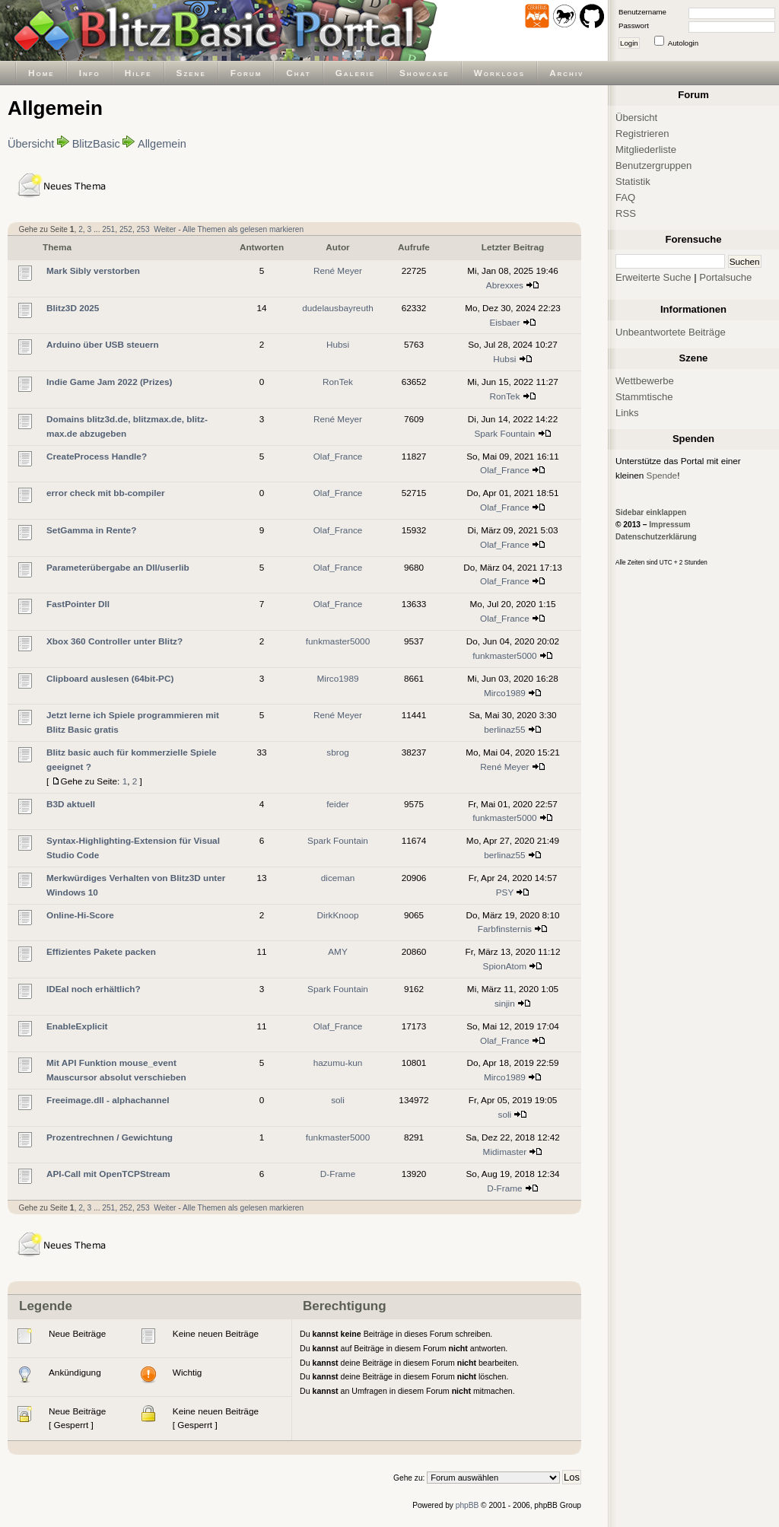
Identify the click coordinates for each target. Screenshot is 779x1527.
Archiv (566, 73)
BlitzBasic (96, 144)
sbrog (337, 752)
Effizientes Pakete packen (101, 951)
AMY (338, 951)
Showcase (424, 73)
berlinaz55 (504, 729)
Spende (662, 475)
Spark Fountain (504, 433)
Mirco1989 (338, 678)
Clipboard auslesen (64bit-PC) (109, 678)
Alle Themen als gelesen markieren (243, 229)
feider (337, 804)
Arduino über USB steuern (102, 344)
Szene (191, 73)
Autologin (683, 43)
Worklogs (499, 73)
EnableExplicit (76, 1026)
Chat (298, 73)
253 (143, 229)
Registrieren (642, 133)
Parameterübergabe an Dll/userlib (117, 567)
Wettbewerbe (644, 381)
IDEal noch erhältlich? (93, 989)
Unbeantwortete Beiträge (670, 332)
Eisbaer (504, 322)
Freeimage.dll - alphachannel (108, 1100)
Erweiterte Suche (653, 277)
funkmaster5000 (338, 641)
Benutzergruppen (653, 165)
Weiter (165, 229)
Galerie (355, 73)
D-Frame (337, 1174)
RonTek (338, 382)
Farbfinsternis (505, 929)
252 (125, 229)
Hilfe (138, 73)
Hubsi (337, 344)
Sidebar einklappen (650, 512)
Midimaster (505, 1151)
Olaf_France (338, 456)
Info (89, 73)
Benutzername (642, 12)
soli (338, 1100)
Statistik (632, 181)
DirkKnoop (338, 915)
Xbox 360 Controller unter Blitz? (114, 641)
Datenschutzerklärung (656, 537)
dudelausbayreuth (338, 308)
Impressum (669, 524)
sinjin (504, 1003)
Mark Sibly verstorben (93, 270)
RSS (625, 213)
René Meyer (337, 270)
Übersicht (31, 144)
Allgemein (162, 144)
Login (629, 43)
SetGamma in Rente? (91, 530)
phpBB (467, 1505)
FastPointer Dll (78, 604)
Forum (246, 73)
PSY (505, 892)
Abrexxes (504, 285)
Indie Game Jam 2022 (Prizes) (109, 382)
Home (41, 73)
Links (627, 412)
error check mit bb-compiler (105, 493)
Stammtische (644, 396)
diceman (338, 878)
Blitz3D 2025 (72, 308)
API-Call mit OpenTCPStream (108, 1174)
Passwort (633, 25)
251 (108, 229)
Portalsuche (725, 277)
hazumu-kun (338, 1062)
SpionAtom (505, 966)
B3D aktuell (70, 804)
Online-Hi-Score (80, 915)
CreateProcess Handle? (96, 456)
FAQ (625, 197)
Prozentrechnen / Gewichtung (109, 1137)
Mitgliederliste (645, 149)
